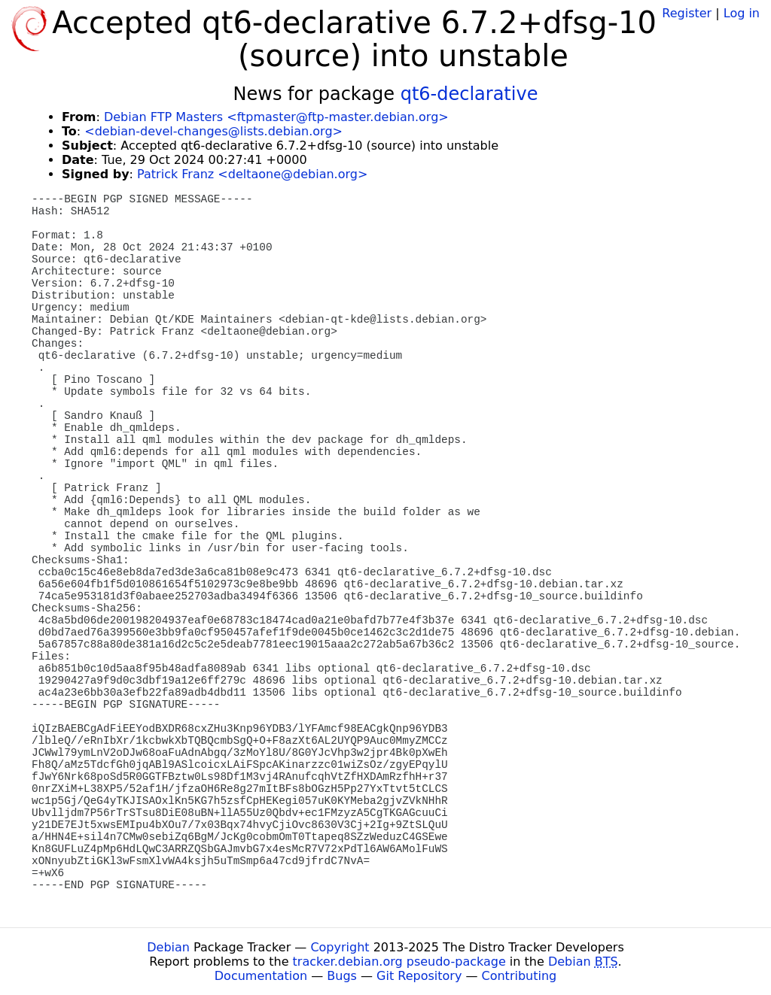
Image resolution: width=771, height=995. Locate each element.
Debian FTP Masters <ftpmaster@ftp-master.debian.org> (276, 117)
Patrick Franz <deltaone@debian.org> (252, 174)
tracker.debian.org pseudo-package (399, 961)
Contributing (519, 976)
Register (687, 13)
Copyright (339, 947)
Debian (168, 947)
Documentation (261, 976)
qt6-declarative (469, 94)
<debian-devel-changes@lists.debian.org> (213, 131)
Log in (742, 13)
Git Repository (419, 976)
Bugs (342, 976)
